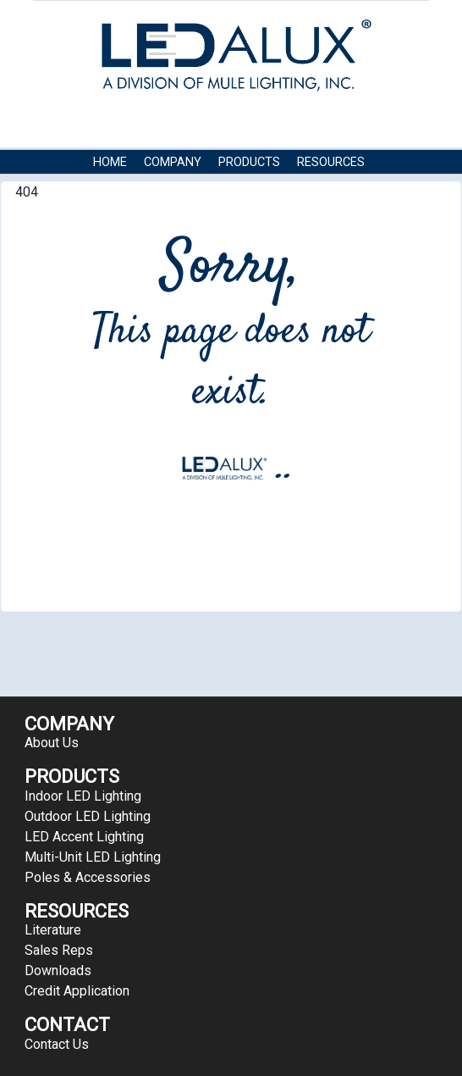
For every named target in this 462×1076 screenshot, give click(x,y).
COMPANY (172, 162)
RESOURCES (331, 162)
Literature (53, 930)
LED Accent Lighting (84, 837)
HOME (110, 162)
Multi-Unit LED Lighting (93, 857)
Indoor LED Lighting (83, 796)
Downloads (58, 970)
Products (249, 162)
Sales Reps (59, 950)
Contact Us (130, 187)
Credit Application (77, 991)
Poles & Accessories (88, 877)
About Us (52, 743)
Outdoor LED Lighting (88, 816)
